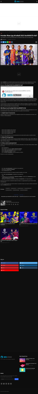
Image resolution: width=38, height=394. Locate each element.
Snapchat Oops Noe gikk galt (30, 368)
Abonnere (16, 379)
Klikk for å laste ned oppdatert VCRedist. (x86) (8, 132)
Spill (5, 31)
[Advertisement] (19, 6)
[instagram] (9, 384)
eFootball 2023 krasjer (9, 190)
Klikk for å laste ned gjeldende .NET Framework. (9, 129)
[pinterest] (6, 384)
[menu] (1, 2)
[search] (37, 2)
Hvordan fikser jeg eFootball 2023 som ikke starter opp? (9, 196)
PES (7, 31)
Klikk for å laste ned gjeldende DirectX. (7, 133)
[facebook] (2, 384)
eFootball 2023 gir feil (20, 188)
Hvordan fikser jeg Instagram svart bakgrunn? (31, 364)
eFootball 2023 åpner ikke (28, 188)
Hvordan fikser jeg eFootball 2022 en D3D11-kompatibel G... (8, 224)
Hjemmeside (2, 31)
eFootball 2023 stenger (16, 190)
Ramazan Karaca (8, 201)
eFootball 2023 (8, 188)
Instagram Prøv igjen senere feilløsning (30, 359)
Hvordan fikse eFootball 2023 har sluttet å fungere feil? (9, 241)
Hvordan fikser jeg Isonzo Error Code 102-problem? (28, 196)
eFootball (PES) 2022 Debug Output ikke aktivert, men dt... (28, 224)
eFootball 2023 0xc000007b (23, 190)
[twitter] (4, 384)
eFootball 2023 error (13, 188)
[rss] (11, 384)
